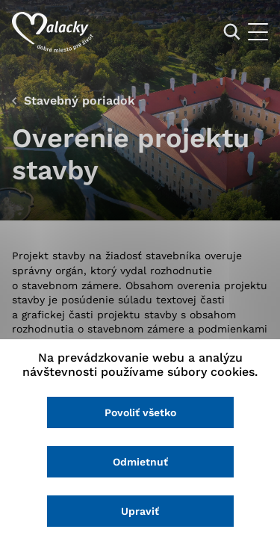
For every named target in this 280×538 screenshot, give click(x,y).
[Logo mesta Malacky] (52, 32)
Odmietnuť (140, 462)
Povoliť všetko (140, 412)
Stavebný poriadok (79, 100)
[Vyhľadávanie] (231, 31)
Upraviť (140, 511)
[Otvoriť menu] (258, 31)
